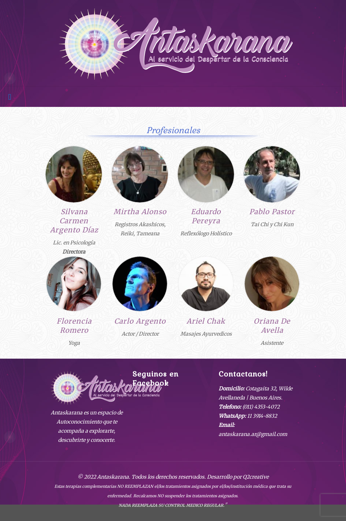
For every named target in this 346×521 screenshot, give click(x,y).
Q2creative (256, 477)
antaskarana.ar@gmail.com (253, 434)
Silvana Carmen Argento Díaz (74, 220)
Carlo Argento (140, 321)
